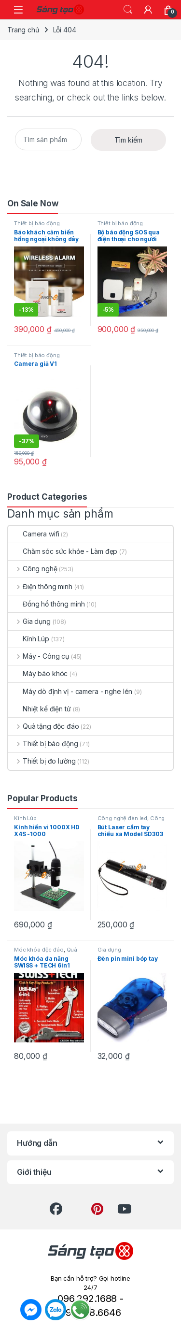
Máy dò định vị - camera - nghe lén (70, 691)
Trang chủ (23, 30)
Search (128, 9)
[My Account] (148, 9)
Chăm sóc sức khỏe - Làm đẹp (62, 551)
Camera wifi (33, 534)
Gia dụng (29, 621)
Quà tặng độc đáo (43, 726)
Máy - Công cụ (38, 656)
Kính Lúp (28, 639)
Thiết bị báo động (37, 223)
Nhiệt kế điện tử (39, 709)
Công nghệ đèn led (122, 818)
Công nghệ (32, 568)
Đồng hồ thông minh (46, 604)
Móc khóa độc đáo (39, 949)
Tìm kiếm (128, 140)
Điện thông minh (40, 586)
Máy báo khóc (38, 673)
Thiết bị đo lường (41, 761)
